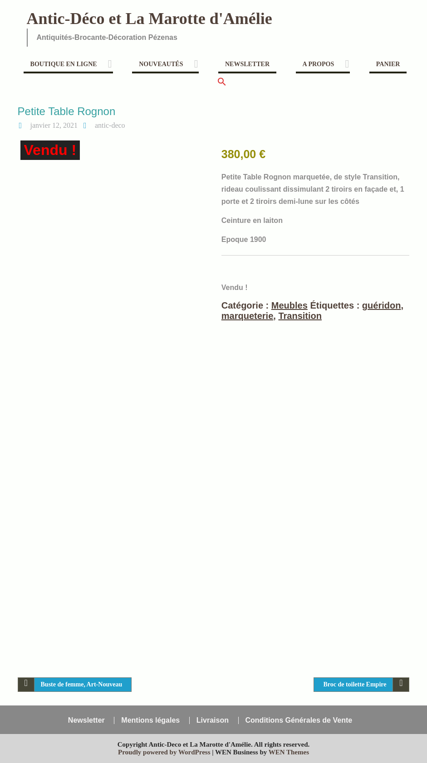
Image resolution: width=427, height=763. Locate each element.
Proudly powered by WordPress (164, 752)
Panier (388, 64)
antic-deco (110, 125)
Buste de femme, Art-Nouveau (82, 684)
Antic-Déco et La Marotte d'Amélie (149, 19)
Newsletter (247, 64)
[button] (222, 84)
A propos (318, 64)
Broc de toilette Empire (354, 684)
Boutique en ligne (63, 64)
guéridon (381, 305)
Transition (300, 316)
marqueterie (247, 316)
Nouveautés (161, 64)
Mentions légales (150, 720)
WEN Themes (289, 752)
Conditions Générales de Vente (299, 720)
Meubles (289, 305)
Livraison (212, 720)
